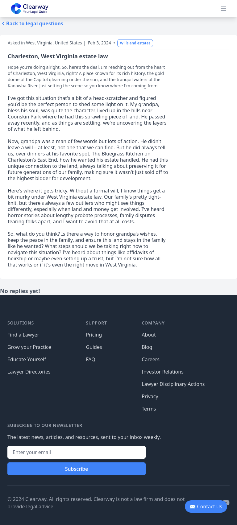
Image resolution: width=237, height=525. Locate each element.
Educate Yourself (26, 359)
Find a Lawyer (23, 334)
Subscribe (76, 468)
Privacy (150, 396)
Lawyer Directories (29, 371)
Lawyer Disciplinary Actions (173, 384)
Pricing (94, 334)
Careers (151, 359)
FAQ (90, 359)
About (149, 334)
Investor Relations (163, 371)
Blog (147, 347)
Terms (149, 408)
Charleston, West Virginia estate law (58, 56)
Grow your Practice (29, 347)
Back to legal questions (31, 23)
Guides (94, 347)
